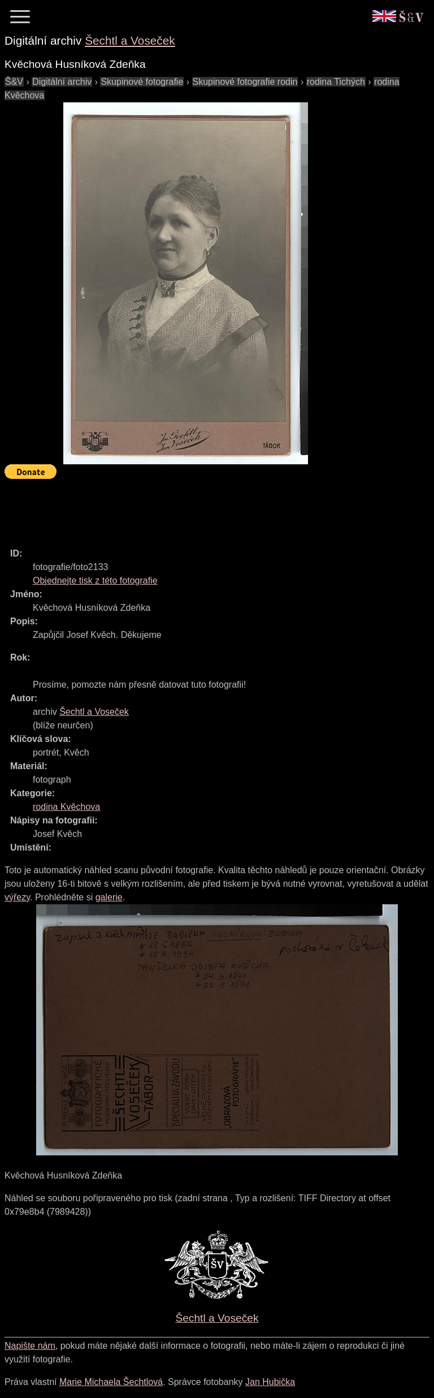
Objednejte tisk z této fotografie (95, 580)
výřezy (17, 897)
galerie (109, 897)
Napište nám (30, 1345)
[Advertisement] (210, 508)
